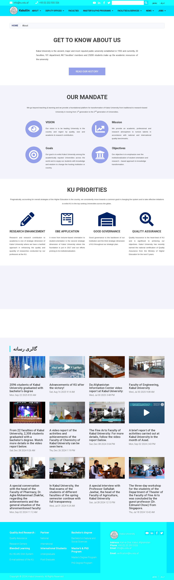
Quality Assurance (18, 538)
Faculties (74, 11)
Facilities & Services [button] (128, 11)
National (44, 538)
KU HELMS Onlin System (21, 554)
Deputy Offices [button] (53, 11)
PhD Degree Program (81, 563)
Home (15, 25)
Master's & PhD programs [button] (97, 11)
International (46, 544)
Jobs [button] (160, 11)
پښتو (155, 3)
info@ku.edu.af (19, 2)
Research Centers (18, 544)
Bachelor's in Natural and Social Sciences (83, 540)
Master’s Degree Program (84, 557)
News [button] (149, 11)
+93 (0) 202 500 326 (47, 2)
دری (163, 3)
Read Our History (87, 71)
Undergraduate (47, 554)
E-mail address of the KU (22, 559)
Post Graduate (47, 559)
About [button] (35, 11)
